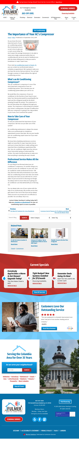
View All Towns (19, 410)
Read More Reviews (49, 352)
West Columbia (24, 405)
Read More (59, 2)
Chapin (13, 267)
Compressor (20, 267)
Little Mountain (13, 402)
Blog (13, 36)
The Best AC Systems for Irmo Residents (23, 227)
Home (9, 36)
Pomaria (31, 402)
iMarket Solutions (31, 458)
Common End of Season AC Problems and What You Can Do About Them (55, 227)
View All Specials (39, 314)
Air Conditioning (39, 29)
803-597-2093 (39, 11)
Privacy (71, 440)
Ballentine (6, 400)
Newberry (23, 402)
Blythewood (24, 400)
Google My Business (43, 443)
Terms (73, 440)
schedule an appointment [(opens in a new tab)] (22, 217)
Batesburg (14, 400)
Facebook (39, 443)
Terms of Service (67, 439)
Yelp (36, 443)
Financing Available (68, 13)
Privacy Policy (62, 439)
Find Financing (65, 426)
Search (24, 233)
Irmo (5, 402)
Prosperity (13, 405)
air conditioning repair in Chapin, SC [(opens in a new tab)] (26, 65)
